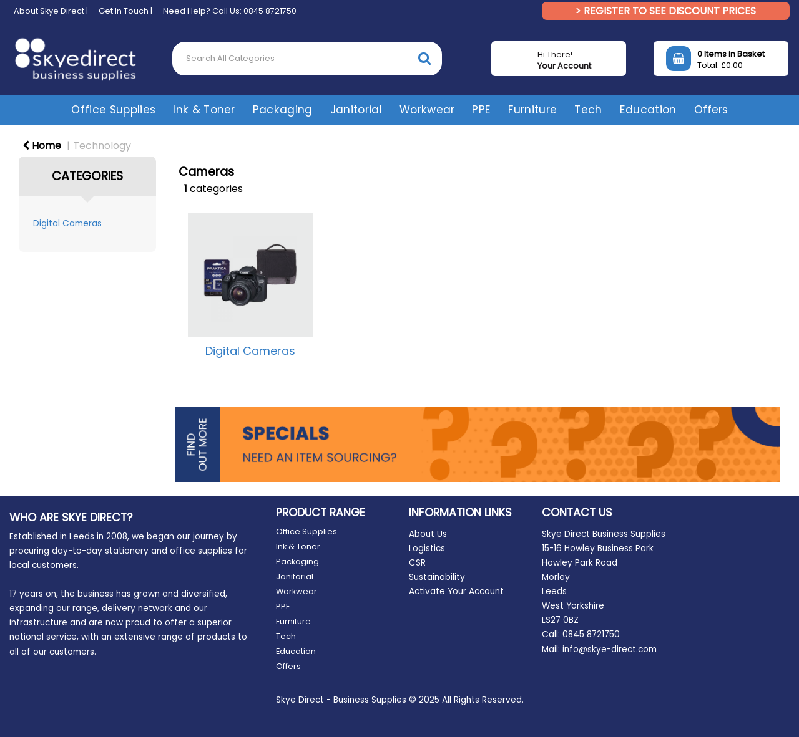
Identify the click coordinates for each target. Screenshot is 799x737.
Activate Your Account (456, 591)
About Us (428, 534)
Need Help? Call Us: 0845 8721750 (230, 11)
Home (41, 145)
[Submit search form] (424, 58)
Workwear (427, 109)
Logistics (427, 548)
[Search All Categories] (307, 59)
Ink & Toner (204, 109)
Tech (588, 109)
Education (648, 109)
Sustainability (437, 577)
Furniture (532, 109)
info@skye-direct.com (609, 649)
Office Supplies (113, 109)
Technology (102, 145)
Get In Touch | (125, 11)
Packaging (283, 109)
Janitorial (356, 109)
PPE (481, 109)
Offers (711, 109)
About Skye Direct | (51, 11)
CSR (417, 563)
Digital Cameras (67, 223)
